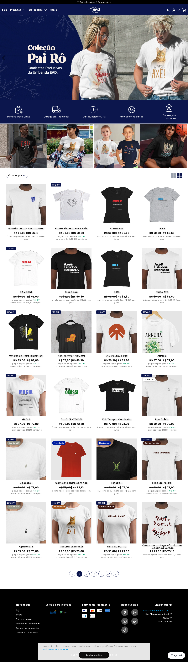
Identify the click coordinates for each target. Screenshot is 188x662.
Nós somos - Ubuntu (71, 355)
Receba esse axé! (71, 546)
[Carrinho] (184, 10)
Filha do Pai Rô (116, 546)
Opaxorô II (26, 546)
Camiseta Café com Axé (71, 483)
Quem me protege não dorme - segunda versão (162, 546)
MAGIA (26, 419)
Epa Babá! (162, 419)
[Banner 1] (93, 98)
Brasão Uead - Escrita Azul (26, 228)
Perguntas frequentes (27, 628)
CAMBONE (116, 228)
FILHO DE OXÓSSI (71, 419)
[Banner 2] (97, 98)
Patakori (116, 483)
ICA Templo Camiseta (116, 419)
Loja (4, 9)
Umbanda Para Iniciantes (26, 355)
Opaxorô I (26, 483)
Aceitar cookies (94, 655)
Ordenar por (17, 175)
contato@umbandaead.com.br (156, 610)
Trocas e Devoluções (27, 632)
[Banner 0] (90, 98)
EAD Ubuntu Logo (116, 355)
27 (108, 573)
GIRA (162, 228)
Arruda (161, 355)
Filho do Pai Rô (162, 483)
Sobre (53, 9)
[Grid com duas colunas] (173, 175)
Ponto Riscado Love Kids (71, 228)
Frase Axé (71, 292)
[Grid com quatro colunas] (179, 175)
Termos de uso (24, 619)
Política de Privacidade (28, 623)
